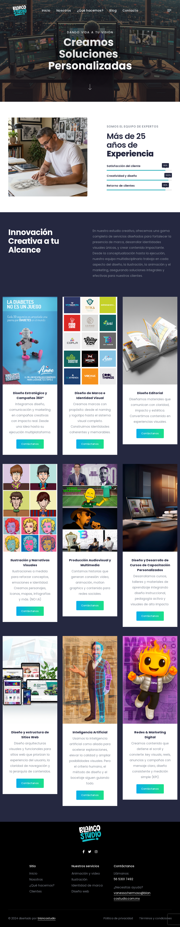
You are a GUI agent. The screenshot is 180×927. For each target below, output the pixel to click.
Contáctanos (30, 444)
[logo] (90, 833)
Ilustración (79, 879)
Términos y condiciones (155, 918)
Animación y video (86, 873)
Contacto (130, 10)
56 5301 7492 (123, 879)
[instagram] (96, 851)
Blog (113, 10)
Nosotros (63, 10)
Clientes (35, 891)
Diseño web (80, 891)
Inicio (46, 10)
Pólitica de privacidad (118, 918)
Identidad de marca (87, 885)
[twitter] (89, 851)
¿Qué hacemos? (90, 10)
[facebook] (84, 851)
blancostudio (47, 918)
